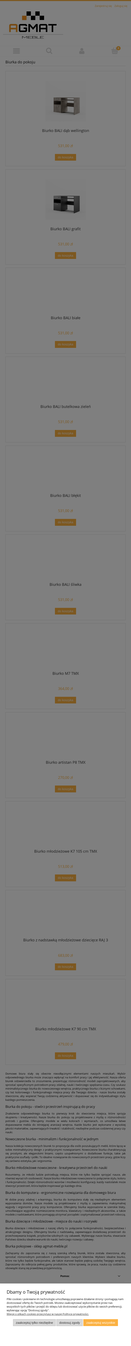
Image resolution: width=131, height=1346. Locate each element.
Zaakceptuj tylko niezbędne (34, 1322)
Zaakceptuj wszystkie (100, 1322)
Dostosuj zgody (69, 1322)
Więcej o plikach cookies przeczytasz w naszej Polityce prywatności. (48, 1314)
